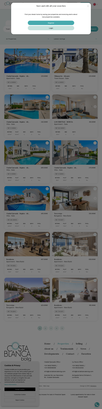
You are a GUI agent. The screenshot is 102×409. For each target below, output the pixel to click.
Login (51, 28)
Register (51, 23)
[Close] (88, 6)
